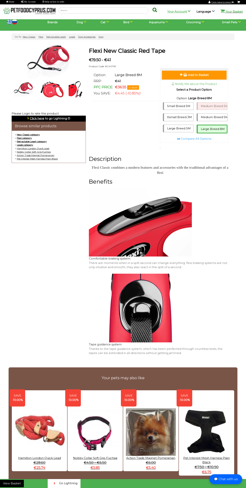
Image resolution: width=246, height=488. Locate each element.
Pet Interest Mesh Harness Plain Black (37, 158)
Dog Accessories (87, 36)
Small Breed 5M (178, 106)
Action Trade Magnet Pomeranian (35, 155)
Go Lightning (64, 483)
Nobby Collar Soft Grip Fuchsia (34, 151)
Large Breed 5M (179, 128)
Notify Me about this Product (194, 84)
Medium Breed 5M (214, 106)
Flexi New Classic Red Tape (127, 50)
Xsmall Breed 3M (179, 117)
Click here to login (222, 2)
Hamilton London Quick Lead (33, 148)
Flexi (41, 36)
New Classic (29, 36)
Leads (72, 36)
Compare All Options (194, 138)
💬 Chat (226, 479)
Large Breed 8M (213, 129)
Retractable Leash (56, 36)
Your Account (177, 11)
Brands (52, 22)
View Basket (12, 483)
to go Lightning (48, 118)
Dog (101, 36)
